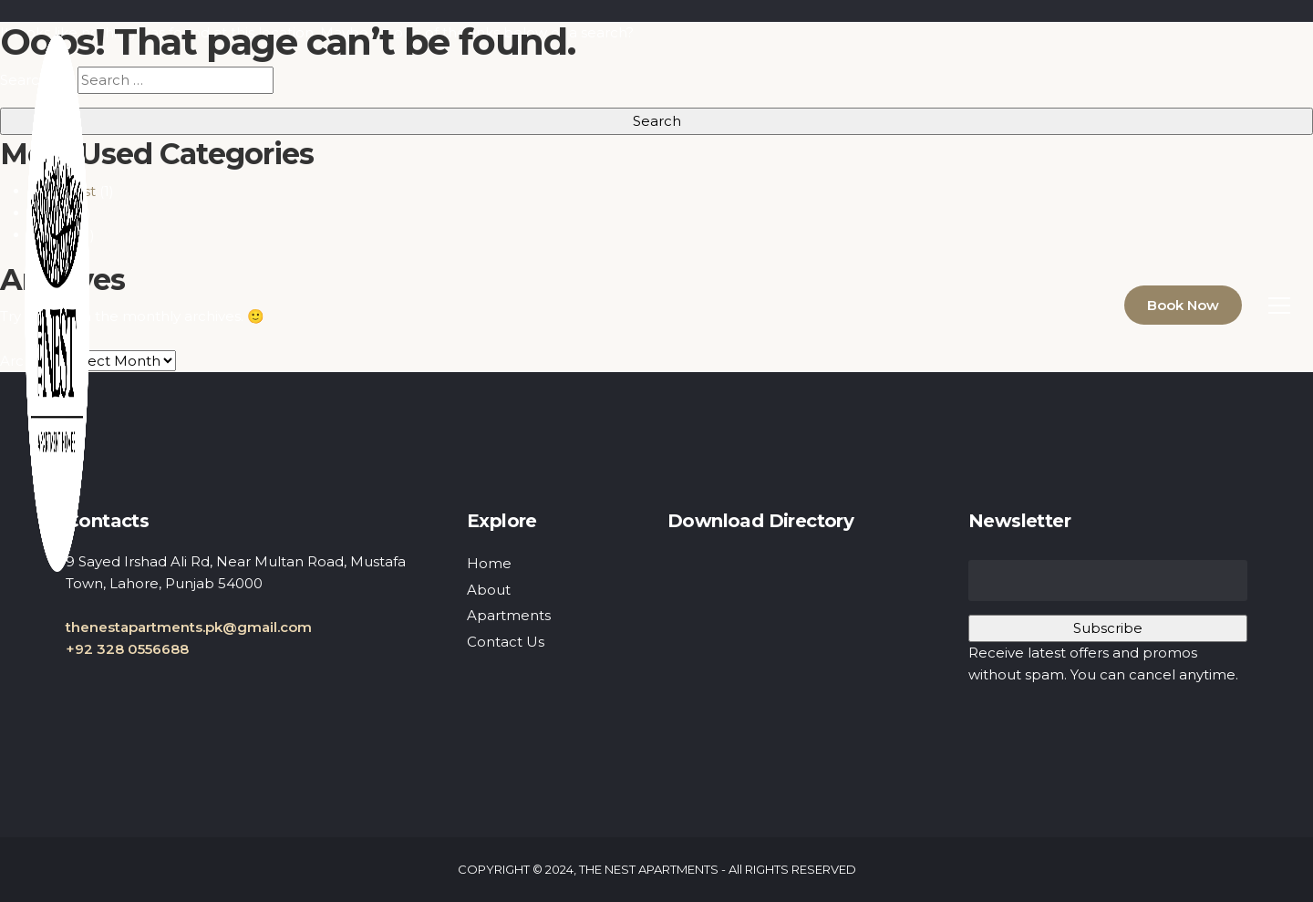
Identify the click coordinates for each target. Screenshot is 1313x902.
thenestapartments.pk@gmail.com (189, 627)
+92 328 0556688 (127, 649)
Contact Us (505, 641)
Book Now (1183, 305)
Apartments (509, 615)
